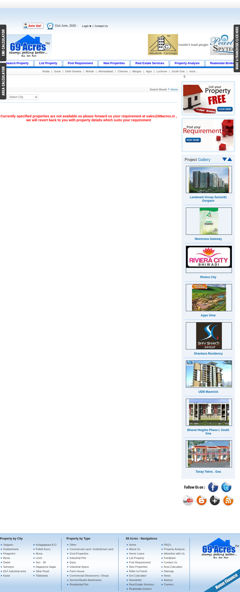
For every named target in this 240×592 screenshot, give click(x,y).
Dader (7, 562)
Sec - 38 (41, 562)
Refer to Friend (138, 571)
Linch (39, 557)
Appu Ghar (208, 315)
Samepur (8, 566)
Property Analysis (174, 549)
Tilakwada (42, 575)
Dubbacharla (10, 549)
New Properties (138, 566)
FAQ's (167, 544)
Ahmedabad (105, 71)
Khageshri (9, 553)
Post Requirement (140, 562)
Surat (57, 71)
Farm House (77, 571)
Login (86, 26)
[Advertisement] (120, 11)
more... (193, 71)
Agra (149, 71)
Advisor (168, 580)
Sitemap (169, 571)
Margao (136, 71)
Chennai (123, 71)
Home (174, 89)
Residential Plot (79, 584)
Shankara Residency (208, 353)
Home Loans (136, 553)
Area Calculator (173, 566)
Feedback (170, 557)
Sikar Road (42, 571)
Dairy (73, 562)
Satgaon (8, 544)
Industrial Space (79, 566)
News (167, 575)
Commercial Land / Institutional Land (91, 549)
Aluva (39, 553)
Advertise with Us (174, 553)
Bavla (6, 557)
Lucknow (161, 71)
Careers (168, 584)
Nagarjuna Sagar (46, 566)
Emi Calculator (138, 575)
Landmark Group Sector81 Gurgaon (208, 199)
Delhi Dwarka (73, 71)
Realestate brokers (140, 588)
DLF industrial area (14, 571)
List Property (136, 557)
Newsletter (135, 580)
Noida (45, 71)
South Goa (178, 71)
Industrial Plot (78, 557)
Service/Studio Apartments (85, 580)
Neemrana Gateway (208, 239)
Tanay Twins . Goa (208, 471)
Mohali (90, 71)
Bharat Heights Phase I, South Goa (208, 431)
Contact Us (101, 26)
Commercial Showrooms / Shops (89, 575)
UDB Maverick (208, 392)
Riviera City (208, 277)
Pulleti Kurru (43, 549)
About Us (134, 549)
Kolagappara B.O (46, 544)
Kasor (6, 575)
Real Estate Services (141, 584)
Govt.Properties (79, 553)
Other (73, 544)
